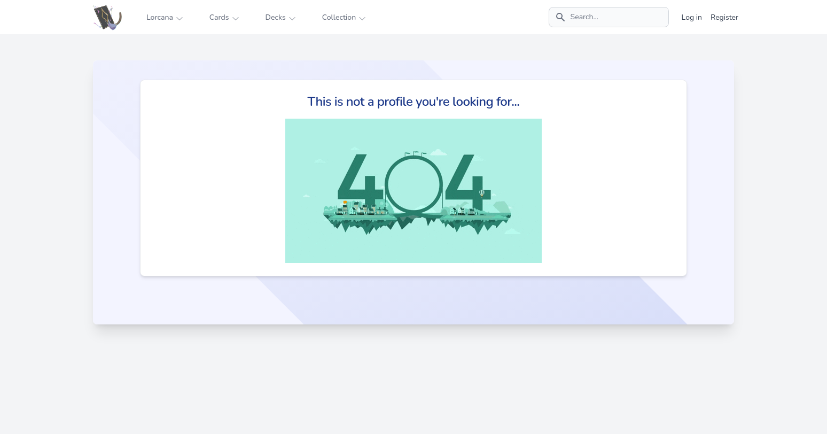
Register (724, 17)
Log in (692, 17)
